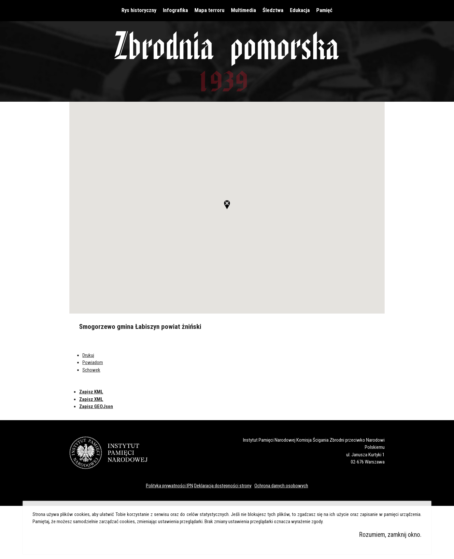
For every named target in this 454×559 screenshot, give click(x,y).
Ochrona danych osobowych (281, 486)
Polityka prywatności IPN (169, 486)
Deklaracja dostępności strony (222, 486)
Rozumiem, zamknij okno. (390, 534)
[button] (227, 209)
